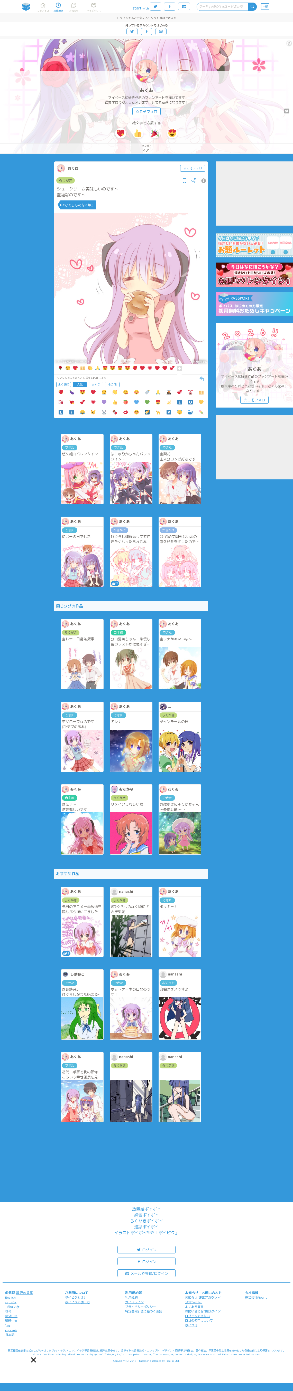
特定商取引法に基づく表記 (143, 1311)
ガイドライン (134, 1302)
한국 (8, 1311)
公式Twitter (193, 1302)
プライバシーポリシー (140, 1307)
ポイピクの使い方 (77, 1302)
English (10, 1297)
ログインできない (197, 1316)
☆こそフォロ (146, 111)
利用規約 (131, 1297)
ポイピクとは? (75, 1297)
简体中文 (11, 1316)
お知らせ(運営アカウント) (203, 1297)
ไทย (8, 1325)
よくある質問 (194, 1307)
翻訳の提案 (24, 1292)
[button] (33, 1360)
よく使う (63, 384)
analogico (155, 1361)
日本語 (9, 1334)
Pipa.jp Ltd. (173, 1361)
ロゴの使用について (199, 1320)
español (10, 1302)
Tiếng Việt (12, 1307)
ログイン (146, 1249)
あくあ (146, 90)
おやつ (96, 384)
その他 (112, 384)
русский (11, 1330)
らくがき (65, 180)
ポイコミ (191, 1325)
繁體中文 (11, 1320)
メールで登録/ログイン (146, 1273)
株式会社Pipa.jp (256, 1297)
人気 (80, 384)
